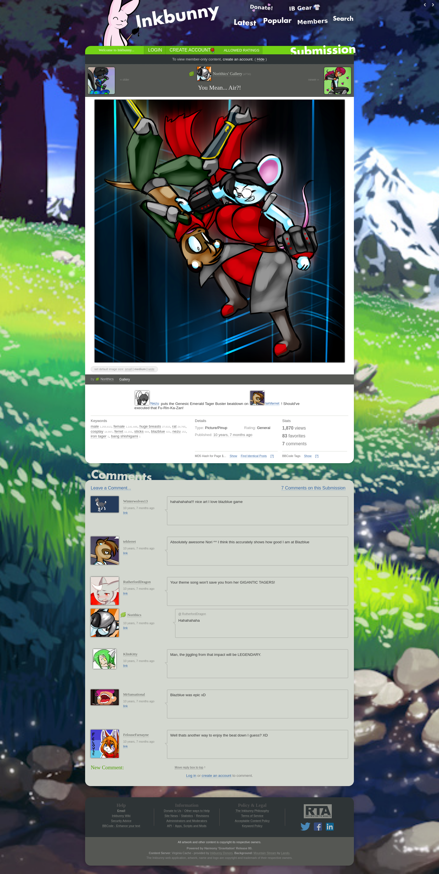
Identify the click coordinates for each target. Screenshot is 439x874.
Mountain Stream (265, 853)
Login (155, 50)
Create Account (190, 50)
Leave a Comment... (111, 488)
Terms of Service (252, 815)
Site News (171, 815)
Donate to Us (172, 810)
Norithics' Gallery (232, 73)
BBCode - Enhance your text (121, 826)
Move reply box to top (189, 767)
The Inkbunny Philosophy (252, 810)
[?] (272, 456)
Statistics (187, 815)
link (125, 512)
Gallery (124, 379)
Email (121, 810)
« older (124, 79)
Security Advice (121, 820)
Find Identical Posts (254, 456)
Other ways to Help (197, 810)
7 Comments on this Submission (313, 488)
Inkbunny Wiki (121, 815)
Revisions (202, 815)
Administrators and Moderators (186, 820)
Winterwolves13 (135, 501)
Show (233, 456)
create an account (238, 59)
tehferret (272, 403)
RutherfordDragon (137, 582)
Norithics (107, 379)
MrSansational (134, 694)
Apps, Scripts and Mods (191, 826)
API (169, 826)
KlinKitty (130, 654)
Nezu (154, 403)
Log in (191, 775)
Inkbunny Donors (221, 853)
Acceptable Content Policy (252, 820)
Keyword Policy (252, 826)
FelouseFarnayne (136, 735)
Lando (285, 853)
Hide (260, 59)
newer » (313, 79)
